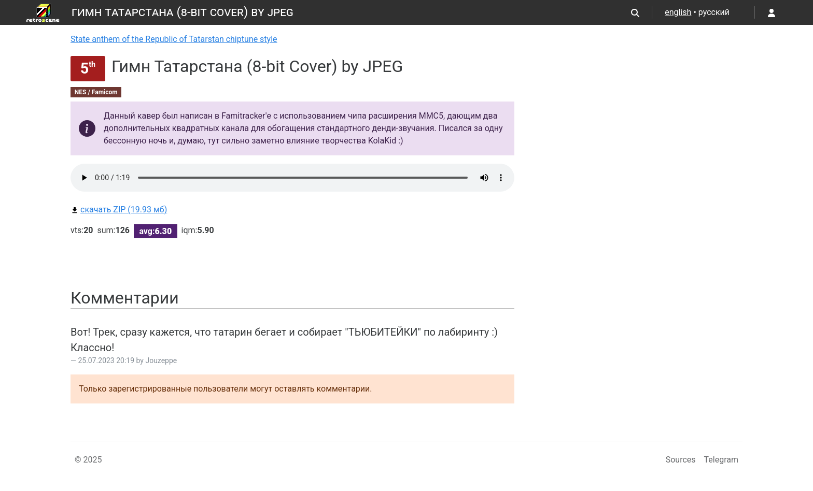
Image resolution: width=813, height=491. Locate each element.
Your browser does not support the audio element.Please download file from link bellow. (292, 178)
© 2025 (88, 460)
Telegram (721, 460)
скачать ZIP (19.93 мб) (119, 209)
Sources (681, 460)
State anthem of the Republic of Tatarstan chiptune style (174, 39)
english (678, 12)
